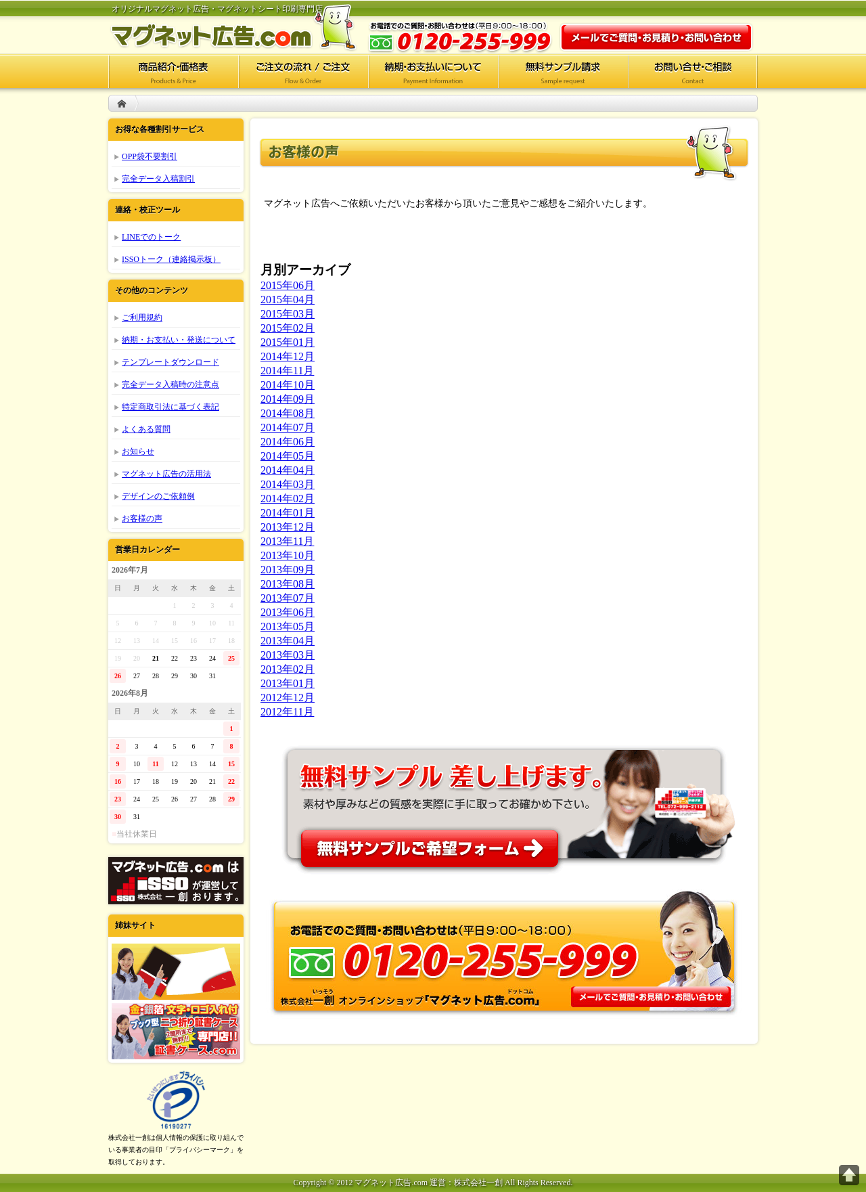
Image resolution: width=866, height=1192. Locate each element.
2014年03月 (287, 484)
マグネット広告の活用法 (166, 474)
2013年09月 (287, 569)
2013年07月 (287, 598)
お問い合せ (693, 71)
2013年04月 (287, 640)
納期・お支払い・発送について (178, 340)
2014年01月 (287, 512)
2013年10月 (287, 555)
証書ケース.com (176, 1031)
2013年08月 (287, 584)
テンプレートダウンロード (170, 362)
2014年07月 (287, 427)
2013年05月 (287, 626)
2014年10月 (287, 385)
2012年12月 (287, 697)
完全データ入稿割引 (158, 178)
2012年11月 (287, 712)
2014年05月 (287, 456)
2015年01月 (287, 342)
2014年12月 (287, 356)
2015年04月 (287, 299)
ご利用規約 (142, 317)
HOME (122, 103)
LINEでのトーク (151, 237)
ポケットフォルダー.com (176, 972)
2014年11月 (287, 370)
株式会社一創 (176, 880)
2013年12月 (287, 527)
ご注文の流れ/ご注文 (303, 71)
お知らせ (138, 451)
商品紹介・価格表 (173, 71)
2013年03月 (287, 655)
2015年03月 (287, 313)
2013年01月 (287, 683)
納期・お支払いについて (433, 71)
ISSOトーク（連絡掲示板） (171, 259)
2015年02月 (287, 328)
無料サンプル (504, 804)
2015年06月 (287, 285)
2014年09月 (287, 399)
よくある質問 (146, 429)
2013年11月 (287, 541)
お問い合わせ (656, 37)
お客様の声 (142, 518)
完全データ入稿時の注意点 (170, 384)
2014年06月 (287, 441)
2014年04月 (287, 470)
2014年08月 (287, 413)
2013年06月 (287, 612)
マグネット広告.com (243, 27)
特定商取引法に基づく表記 (170, 407)
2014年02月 (287, 498)
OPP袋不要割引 (149, 156)
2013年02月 (287, 669)
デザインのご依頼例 (158, 496)
